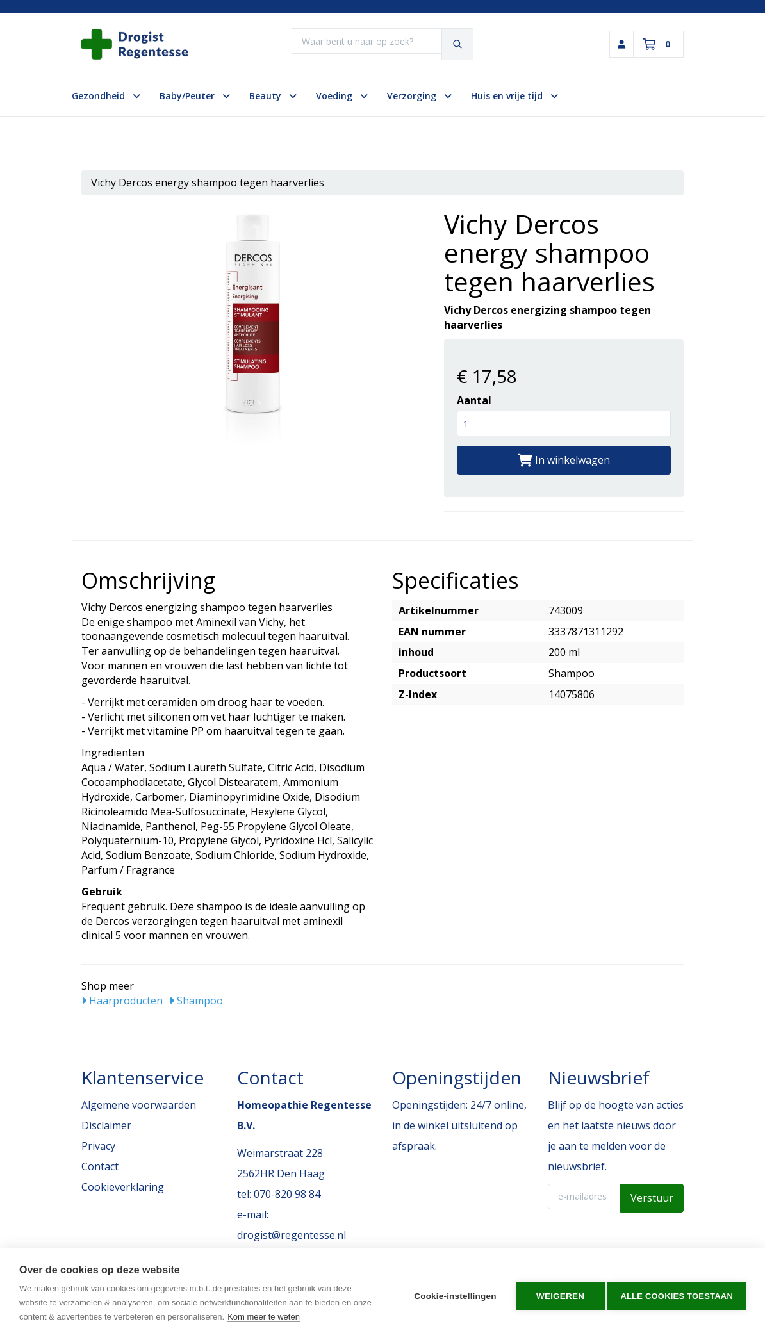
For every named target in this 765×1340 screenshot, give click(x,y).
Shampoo (196, 1000)
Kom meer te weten (263, 1316)
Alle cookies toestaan (676, 1294)
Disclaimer (106, 1125)
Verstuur (651, 1198)
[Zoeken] (459, 44)
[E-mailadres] (584, 1196)
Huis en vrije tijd (514, 96)
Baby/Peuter (195, 96)
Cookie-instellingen (451, 1294)
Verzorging (419, 96)
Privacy (98, 1146)
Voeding (342, 96)
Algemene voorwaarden (138, 1105)
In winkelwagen (564, 460)
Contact (100, 1166)
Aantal (474, 400)
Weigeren (556, 1294)
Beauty (273, 96)
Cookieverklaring (122, 1187)
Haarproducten (122, 1000)
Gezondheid (106, 96)
